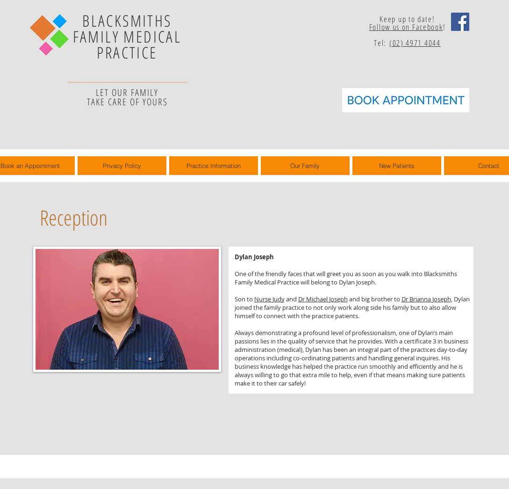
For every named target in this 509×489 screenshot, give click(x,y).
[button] (305, 165)
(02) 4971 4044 (415, 42)
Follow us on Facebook (406, 27)
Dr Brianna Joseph (426, 299)
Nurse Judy (269, 299)
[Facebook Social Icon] (460, 22)
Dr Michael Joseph (323, 299)
